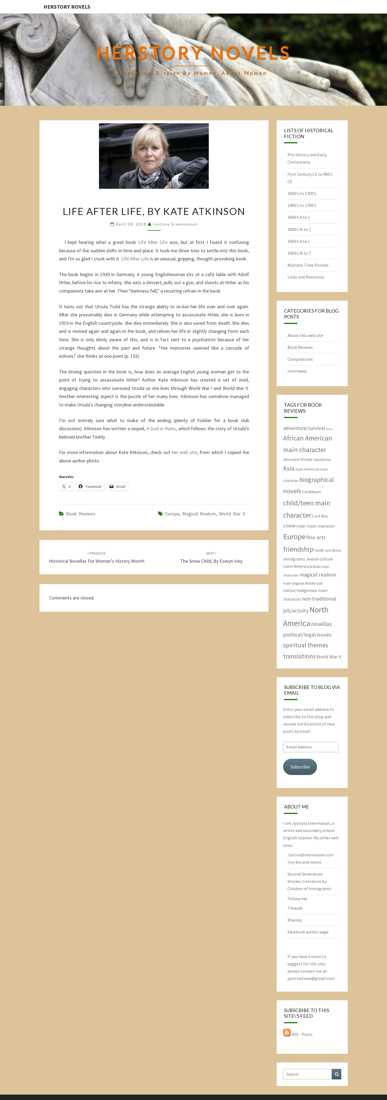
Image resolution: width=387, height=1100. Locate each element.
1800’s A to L (298, 217)
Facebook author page (308, 932)
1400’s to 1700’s (301, 205)
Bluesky (294, 920)
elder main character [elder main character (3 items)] (315, 526)
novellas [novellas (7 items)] (321, 624)
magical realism (199, 514)
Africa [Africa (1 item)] (329, 429)
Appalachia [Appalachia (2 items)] (322, 459)
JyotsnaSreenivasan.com (310, 854)
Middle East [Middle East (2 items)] (314, 583)
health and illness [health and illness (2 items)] (328, 550)
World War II (232, 514)
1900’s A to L (298, 241)
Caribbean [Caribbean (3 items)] (311, 491)
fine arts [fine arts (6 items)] (316, 537)
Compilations (300, 359)
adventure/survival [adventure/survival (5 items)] (304, 428)
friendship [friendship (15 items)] (298, 549)
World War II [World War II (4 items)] (328, 657)
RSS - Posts (298, 1034)
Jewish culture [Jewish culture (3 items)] (319, 559)
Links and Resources (306, 277)
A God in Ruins (161, 428)
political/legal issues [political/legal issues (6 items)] (307, 634)
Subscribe (300, 767)
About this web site (305, 335)
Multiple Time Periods (308, 265)
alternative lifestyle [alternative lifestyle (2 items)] (298, 459)
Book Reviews (80, 514)
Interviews (297, 371)
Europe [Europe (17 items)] (294, 536)
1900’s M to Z (299, 253)
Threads (295, 908)
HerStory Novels (67, 6)
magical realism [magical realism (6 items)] (317, 574)
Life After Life (153, 242)
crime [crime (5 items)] (289, 525)
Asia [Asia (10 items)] (289, 468)
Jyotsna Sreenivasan (175, 224)
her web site (184, 452)
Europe (172, 514)
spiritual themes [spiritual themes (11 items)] (305, 645)
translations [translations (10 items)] (299, 656)
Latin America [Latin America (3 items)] (296, 566)
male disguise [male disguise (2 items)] (293, 583)
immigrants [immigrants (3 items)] (294, 559)
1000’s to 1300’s (301, 193)
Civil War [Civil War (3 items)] (320, 516)
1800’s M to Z (299, 229)
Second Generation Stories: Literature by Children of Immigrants (309, 881)
